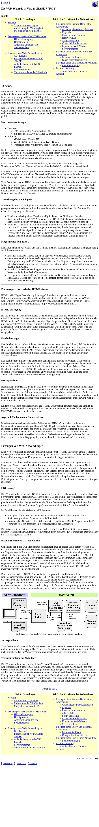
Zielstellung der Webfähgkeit (28, 28)
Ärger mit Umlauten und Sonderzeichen (26, 46)
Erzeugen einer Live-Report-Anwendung (76, 62)
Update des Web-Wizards (74, 46)
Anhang (60, 73)
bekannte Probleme (71, 57)
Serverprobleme (22, 69)
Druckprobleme (22, 42)
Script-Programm (70, 40)
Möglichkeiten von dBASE (27, 31)
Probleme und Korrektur (74, 35)
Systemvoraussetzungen (26, 25)
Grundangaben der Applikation (77, 29)
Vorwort (12, 22)
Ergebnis (66, 32)
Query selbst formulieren (74, 60)
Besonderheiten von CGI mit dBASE (20, 540)
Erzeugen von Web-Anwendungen (25, 53)
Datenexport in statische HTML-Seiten (27, 36)
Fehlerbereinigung (71, 65)
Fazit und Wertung (65, 68)
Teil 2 (54, 688)
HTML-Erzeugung (23, 39)
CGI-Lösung (20, 55)
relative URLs (69, 37)
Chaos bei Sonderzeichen (74, 43)
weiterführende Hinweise (74, 71)
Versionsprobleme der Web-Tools (30, 72)
